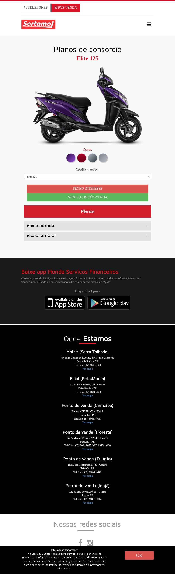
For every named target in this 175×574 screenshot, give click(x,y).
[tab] (87, 225)
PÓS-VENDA (66, 7)
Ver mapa (87, 368)
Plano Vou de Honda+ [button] (87, 236)
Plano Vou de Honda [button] (87, 225)
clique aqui (64, 568)
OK (139, 555)
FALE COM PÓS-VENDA (87, 197)
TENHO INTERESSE (87, 188)
